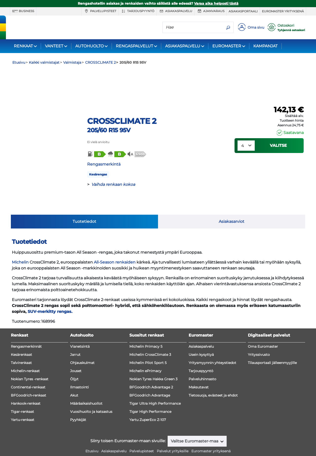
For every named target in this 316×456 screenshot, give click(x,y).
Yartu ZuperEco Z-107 (147, 406)
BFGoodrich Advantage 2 (151, 374)
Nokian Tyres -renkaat (29, 365)
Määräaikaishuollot (86, 390)
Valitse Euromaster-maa (195, 427)
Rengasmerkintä (103, 164)
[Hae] (193, 27)
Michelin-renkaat (25, 357)
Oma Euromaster (263, 333)
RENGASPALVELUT (134, 46)
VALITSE (278, 145)
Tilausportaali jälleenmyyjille (272, 349)
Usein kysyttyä (201, 341)
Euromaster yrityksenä (283, 11)
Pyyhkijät (78, 406)
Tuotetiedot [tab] (84, 208)
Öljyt (74, 365)
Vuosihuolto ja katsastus (91, 398)
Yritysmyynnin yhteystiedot (212, 349)
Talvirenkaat (21, 349)
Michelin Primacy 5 (145, 333)
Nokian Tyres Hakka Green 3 (153, 365)
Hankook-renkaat (25, 390)
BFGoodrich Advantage (149, 382)
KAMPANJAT (265, 46)
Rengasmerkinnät (26, 333)
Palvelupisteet (99, 11)
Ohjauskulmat (82, 349)
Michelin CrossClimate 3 (150, 341)
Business (23, 11)
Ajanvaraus (210, 11)
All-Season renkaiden (115, 249)
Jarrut (75, 341)
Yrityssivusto (259, 341)
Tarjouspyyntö (137, 11)
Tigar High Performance (150, 398)
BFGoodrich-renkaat (28, 382)
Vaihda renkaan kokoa (113, 184)
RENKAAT (23, 46)
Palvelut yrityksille (172, 438)
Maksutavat (199, 374)
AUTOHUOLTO (89, 46)
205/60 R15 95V (108, 130)
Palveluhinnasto (202, 365)
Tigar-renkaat (22, 398)
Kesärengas (98, 174)
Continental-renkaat (28, 374)
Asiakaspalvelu (175, 11)
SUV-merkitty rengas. (50, 298)
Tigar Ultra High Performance (155, 390)
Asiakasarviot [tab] (231, 208)
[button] (96, 154)
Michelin (20, 249)
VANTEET (54, 46)
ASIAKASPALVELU (182, 46)
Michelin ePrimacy (145, 357)
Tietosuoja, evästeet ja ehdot (213, 382)
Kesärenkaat (21, 341)
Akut (74, 382)
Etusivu (91, 438)
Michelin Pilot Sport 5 (148, 349)
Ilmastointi (79, 374)
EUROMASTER (226, 46)
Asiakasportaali (243, 11)
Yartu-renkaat (22, 406)
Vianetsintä (80, 333)
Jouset (75, 357)
